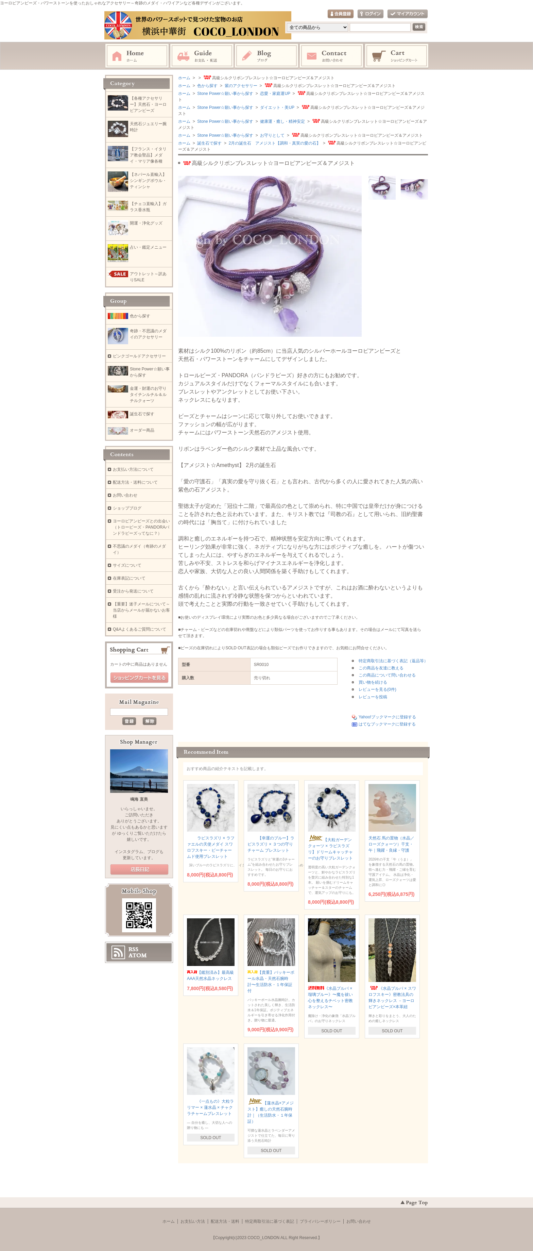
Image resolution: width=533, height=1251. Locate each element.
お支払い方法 (192, 1221)
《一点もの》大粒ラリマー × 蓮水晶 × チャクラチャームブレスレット (210, 1107)
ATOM (137, 955)
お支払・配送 (202, 56)
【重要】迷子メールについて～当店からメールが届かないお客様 (141, 610)
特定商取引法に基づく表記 (269, 1221)
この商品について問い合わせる (387, 675)
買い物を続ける (373, 682)
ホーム (137, 56)
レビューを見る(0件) (377, 689)
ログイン (370, 14)
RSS (133, 949)
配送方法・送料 (225, 1221)
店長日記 (139, 869)
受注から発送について (133, 591)
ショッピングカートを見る (139, 677)
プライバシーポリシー (320, 1221)
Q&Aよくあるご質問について (139, 629)
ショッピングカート (397, 56)
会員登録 (340, 14)
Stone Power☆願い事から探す (224, 93)
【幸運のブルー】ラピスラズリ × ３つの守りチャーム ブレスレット (270, 844)
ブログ (267, 56)
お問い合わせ (332, 56)
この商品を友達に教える (381, 668)
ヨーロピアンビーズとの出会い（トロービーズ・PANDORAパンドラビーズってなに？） (141, 527)
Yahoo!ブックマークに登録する (387, 717)
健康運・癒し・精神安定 (282, 121)
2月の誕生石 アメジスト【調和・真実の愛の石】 (274, 143)
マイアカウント (407, 14)
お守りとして (272, 135)
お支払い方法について (133, 469)
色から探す (207, 85)
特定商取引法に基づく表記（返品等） (393, 660)
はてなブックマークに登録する (387, 724)
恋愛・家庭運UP (274, 93)
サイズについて (127, 565)
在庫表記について (129, 578)
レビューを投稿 (373, 697)
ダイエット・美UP (276, 107)
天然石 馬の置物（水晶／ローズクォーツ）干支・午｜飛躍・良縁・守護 (391, 844)
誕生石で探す (209, 143)
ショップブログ (127, 508)
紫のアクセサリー (240, 85)
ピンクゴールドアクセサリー (139, 356)
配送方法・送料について (135, 482)
